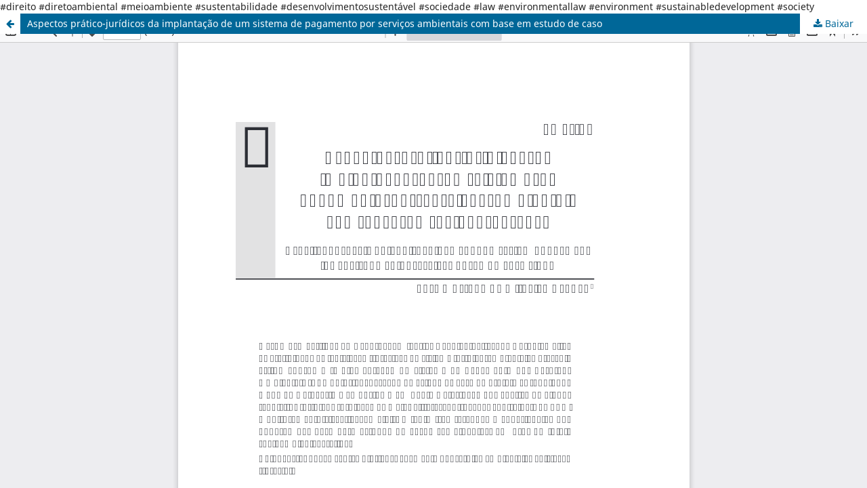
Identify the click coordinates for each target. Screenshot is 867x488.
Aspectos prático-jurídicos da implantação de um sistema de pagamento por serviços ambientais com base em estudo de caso (314, 23)
